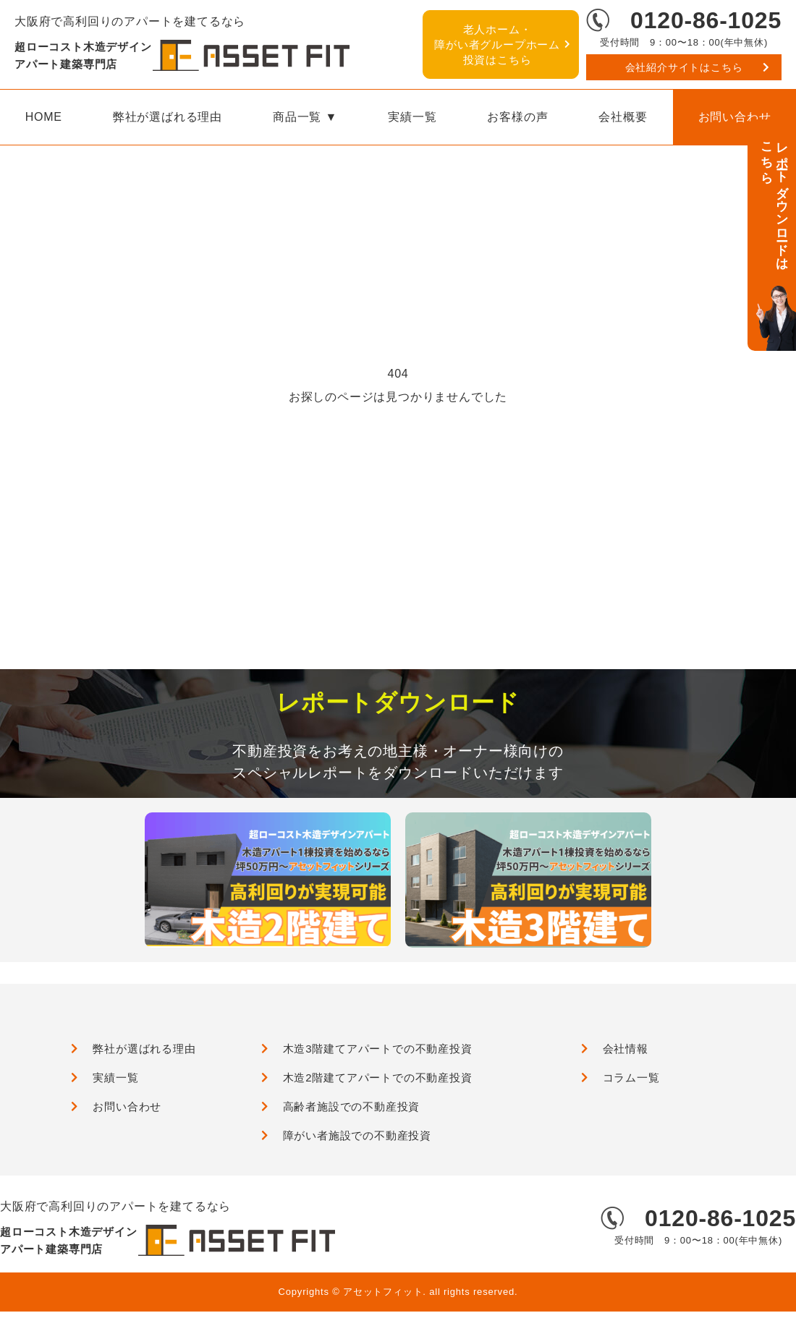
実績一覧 (412, 117)
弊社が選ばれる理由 (167, 117)
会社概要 (622, 117)
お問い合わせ (127, 1106)
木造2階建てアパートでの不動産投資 (378, 1077)
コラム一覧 (631, 1077)
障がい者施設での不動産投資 (357, 1135)
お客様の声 (517, 117)
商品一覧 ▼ (305, 117)
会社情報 (625, 1048)
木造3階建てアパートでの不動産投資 (378, 1048)
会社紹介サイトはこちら (684, 67)
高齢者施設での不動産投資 (351, 1106)
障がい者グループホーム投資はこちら (497, 44)
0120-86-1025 (706, 20)
